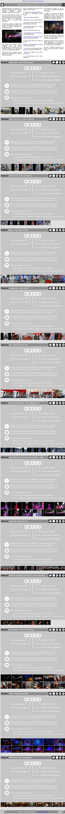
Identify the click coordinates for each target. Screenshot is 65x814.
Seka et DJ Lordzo (28, 17)
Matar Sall (31, 40)
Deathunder (38, 12)
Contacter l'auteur (42, 812)
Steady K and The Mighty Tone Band (33, 44)
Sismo (25, 52)
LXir (25, 30)
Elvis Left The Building (35, 33)
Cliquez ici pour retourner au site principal (32, 1)
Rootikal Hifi (30, 26)
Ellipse (28, 23)
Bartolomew (31, 56)
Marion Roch (27, 20)
